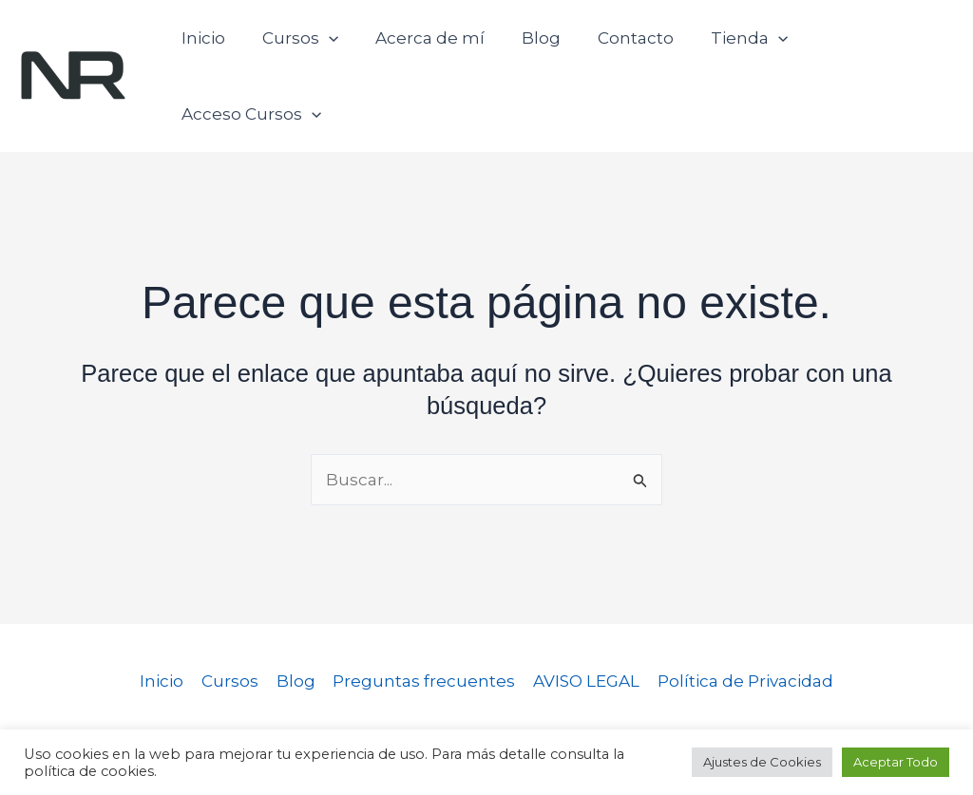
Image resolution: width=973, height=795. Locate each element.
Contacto (619, 47)
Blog (528, 47)
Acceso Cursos (868, 47)
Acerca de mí (422, 47)
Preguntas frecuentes (424, 624)
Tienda (727, 47)
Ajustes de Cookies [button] (762, 761)
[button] (324, 47)
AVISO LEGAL (584, 624)
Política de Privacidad (742, 624)
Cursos (296, 47)
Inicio (204, 47)
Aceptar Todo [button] (895, 761)
